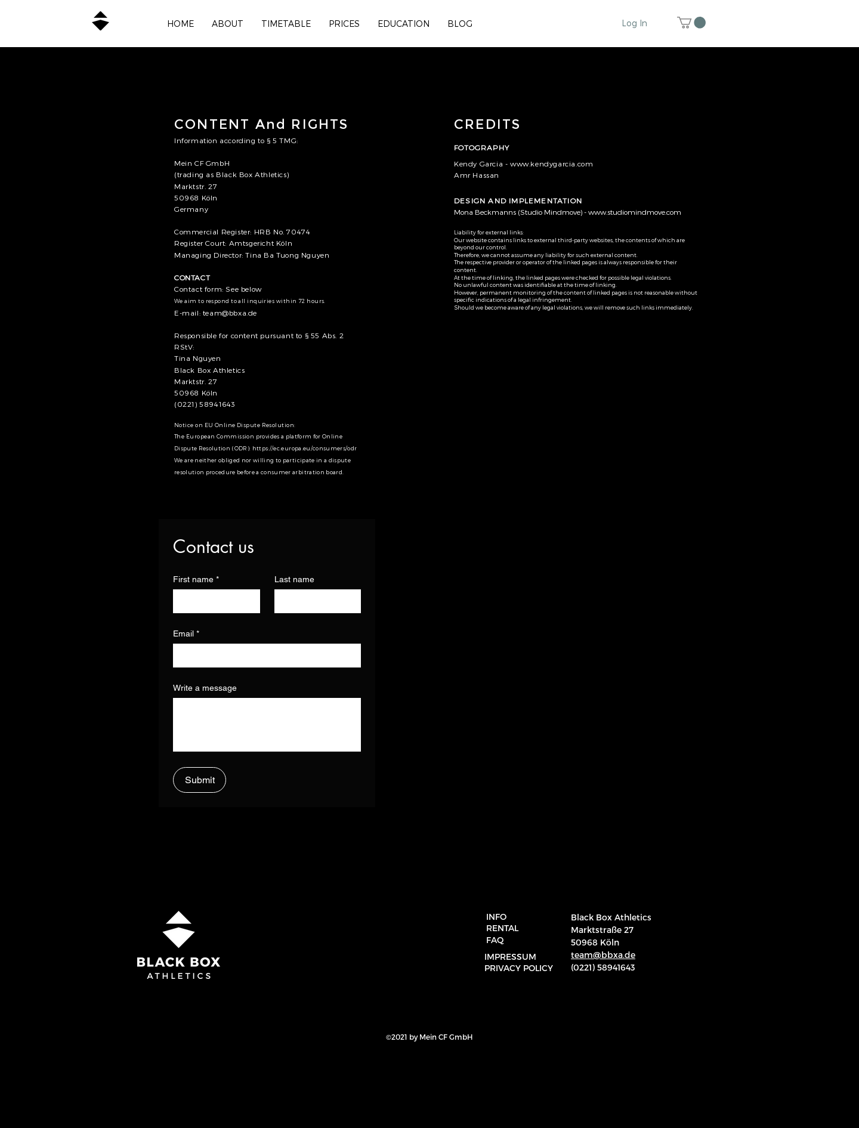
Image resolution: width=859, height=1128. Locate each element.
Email (186, 634)
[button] (691, 23)
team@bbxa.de (230, 312)
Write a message (205, 688)
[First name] (213, 601)
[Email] (263, 655)
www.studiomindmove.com (634, 212)
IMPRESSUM (510, 956)
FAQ (495, 940)
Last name (294, 579)
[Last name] (314, 601)
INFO (496, 916)
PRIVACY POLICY (518, 968)
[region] (836, 1111)
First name (196, 579)
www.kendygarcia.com (550, 163)
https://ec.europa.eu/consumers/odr (304, 448)
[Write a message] (267, 725)
